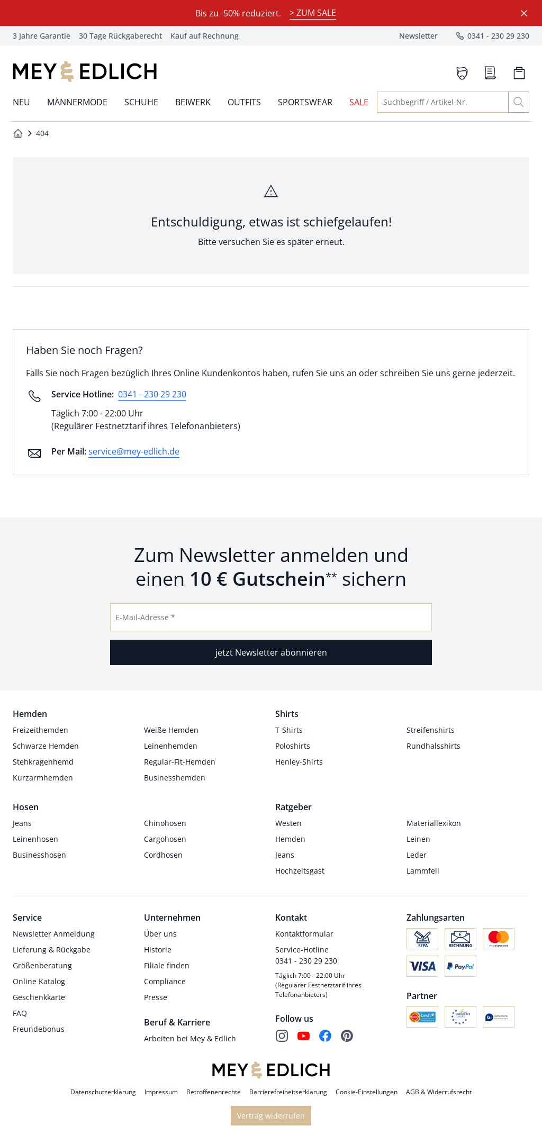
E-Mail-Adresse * (145, 617)
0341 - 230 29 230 (152, 394)
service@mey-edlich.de (133, 451)
